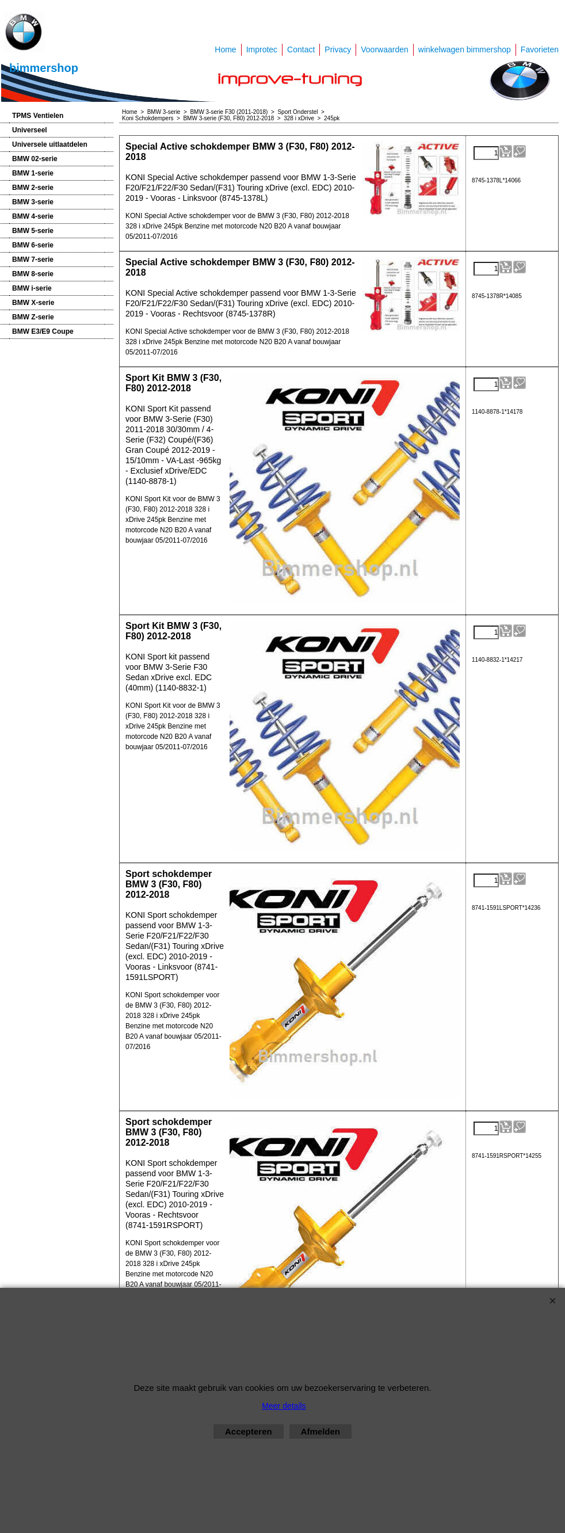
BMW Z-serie (33, 317)
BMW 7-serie (33, 259)
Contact (301, 49)
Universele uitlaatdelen (49, 144)
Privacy (338, 49)
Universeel (29, 130)
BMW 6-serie (33, 245)
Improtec (261, 49)
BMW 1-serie (33, 173)
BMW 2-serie (33, 188)
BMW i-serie (32, 288)
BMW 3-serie (33, 202)
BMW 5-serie (33, 231)
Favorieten (540, 49)
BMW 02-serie (35, 159)
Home (225, 49)
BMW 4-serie (33, 216)
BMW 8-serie (33, 274)
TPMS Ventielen (37, 116)
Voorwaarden (385, 49)
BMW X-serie (33, 303)
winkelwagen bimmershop (464, 49)
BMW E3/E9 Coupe (43, 331)
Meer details (284, 1405)
